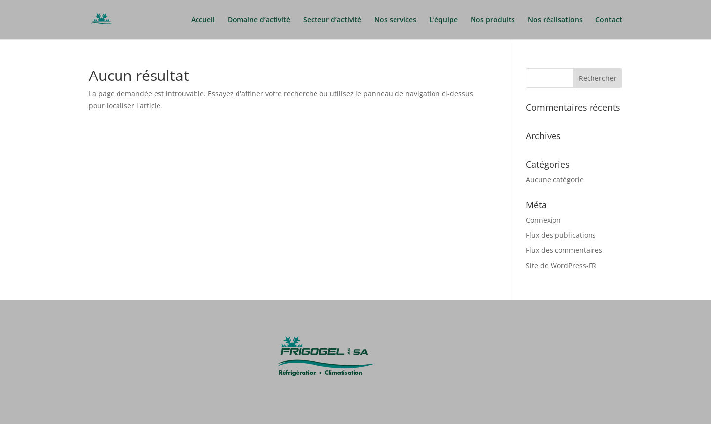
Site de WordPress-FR (561, 265)
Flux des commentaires (564, 250)
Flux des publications (561, 235)
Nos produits (493, 20)
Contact (608, 20)
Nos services (395, 20)
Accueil (203, 20)
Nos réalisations (555, 20)
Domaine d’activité (259, 20)
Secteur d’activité (332, 20)
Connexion (543, 220)
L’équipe (443, 20)
